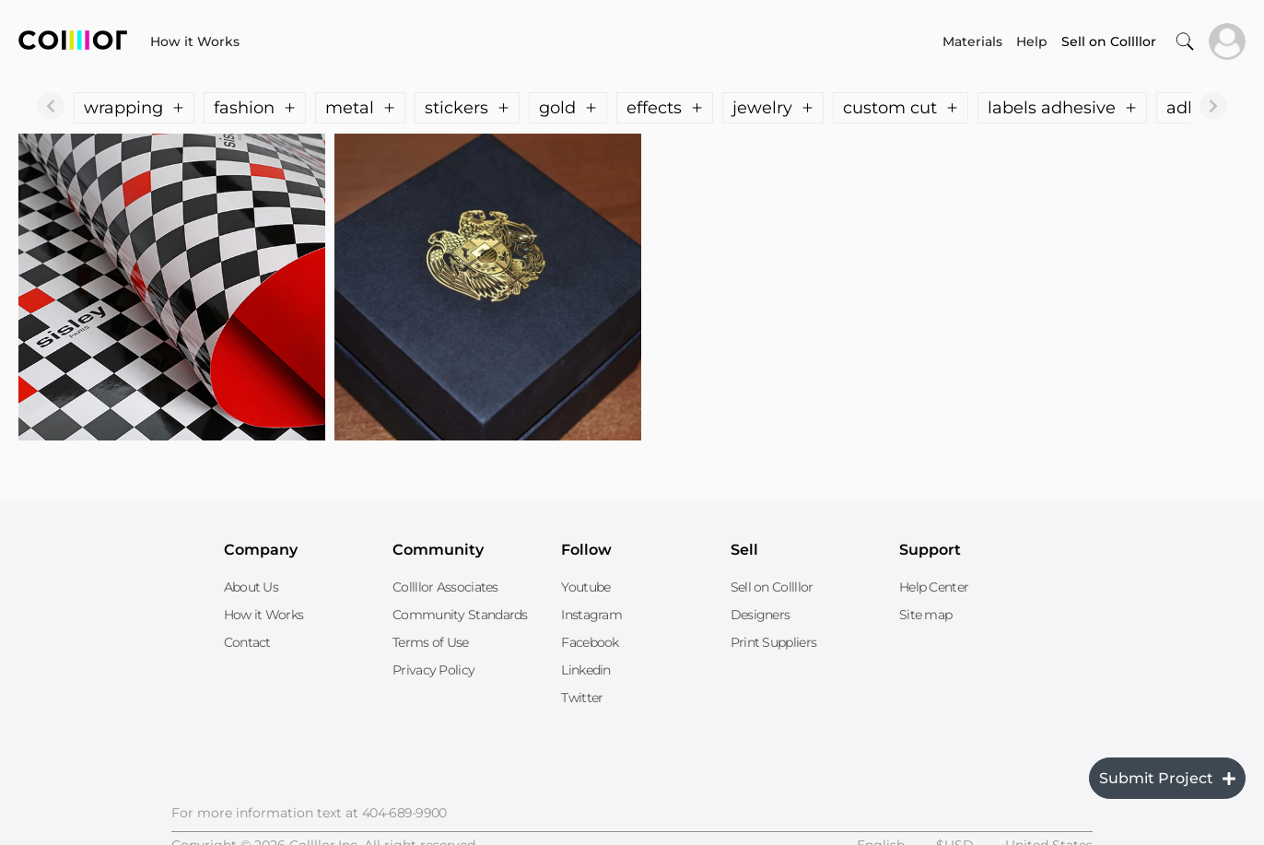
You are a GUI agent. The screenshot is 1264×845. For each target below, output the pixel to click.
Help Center (933, 587)
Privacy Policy (433, 670)
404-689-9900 (404, 812)
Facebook (589, 642)
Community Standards (460, 614)
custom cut (900, 108)
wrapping (134, 108)
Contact (247, 642)
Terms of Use (430, 642)
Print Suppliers (774, 642)
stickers (467, 108)
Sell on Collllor (772, 587)
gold (568, 108)
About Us (251, 587)
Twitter (582, 697)
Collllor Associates (445, 587)
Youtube (585, 587)
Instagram (591, 614)
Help (1031, 41)
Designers (760, 614)
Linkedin (585, 670)
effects (664, 108)
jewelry (772, 108)
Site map (925, 614)
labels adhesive (1062, 108)
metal (360, 108)
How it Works (195, 41)
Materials (972, 41)
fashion (255, 108)
